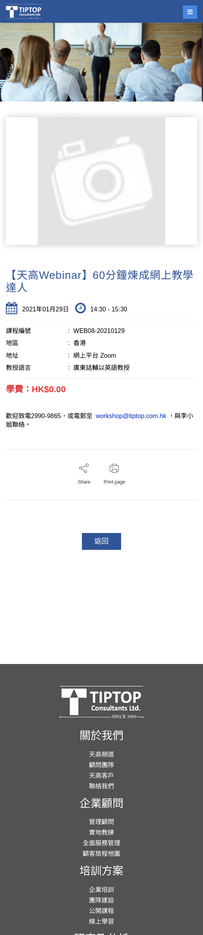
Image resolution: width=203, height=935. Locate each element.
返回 (101, 541)
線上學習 (101, 921)
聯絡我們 (101, 786)
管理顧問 (101, 822)
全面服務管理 (101, 843)
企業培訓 (101, 889)
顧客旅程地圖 (101, 853)
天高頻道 (101, 754)
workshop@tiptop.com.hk (131, 416)
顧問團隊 (101, 765)
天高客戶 (101, 775)
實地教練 (101, 832)
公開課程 (101, 911)
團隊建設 (101, 900)
